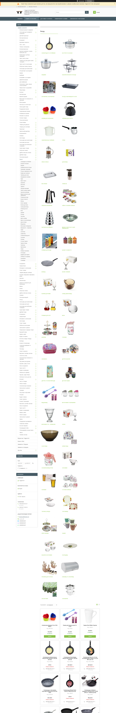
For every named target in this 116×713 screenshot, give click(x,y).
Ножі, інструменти (24, 365)
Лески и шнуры (23, 383)
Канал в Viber (21, 441)
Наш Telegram (36, 22)
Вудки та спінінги (23, 336)
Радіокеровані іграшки (25, 111)
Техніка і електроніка (24, 46)
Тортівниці (65, 359)
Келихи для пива (66, 206)
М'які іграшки (23, 102)
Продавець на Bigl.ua (58, 709)
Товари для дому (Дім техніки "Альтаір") (26, 61)
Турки (43, 118)
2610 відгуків (81, 1)
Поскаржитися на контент (54, 711)
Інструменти (22, 263)
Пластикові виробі (24, 157)
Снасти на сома (23, 355)
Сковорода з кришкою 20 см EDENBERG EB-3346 (70, 582)
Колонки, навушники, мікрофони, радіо (27, 275)
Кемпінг (21, 73)
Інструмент (22, 40)
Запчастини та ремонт (25, 327)
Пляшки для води (46, 184)
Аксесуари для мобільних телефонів (26, 145)
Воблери (22, 341)
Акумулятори (23, 265)
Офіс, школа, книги (24, 58)
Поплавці (22, 348)
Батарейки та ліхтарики (25, 77)
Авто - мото (22, 44)
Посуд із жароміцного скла (89, 74)
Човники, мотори (23, 434)
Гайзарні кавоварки (87, 140)
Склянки (64, 337)
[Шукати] (87, 12)
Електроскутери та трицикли (26, 29)
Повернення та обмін (61, 18)
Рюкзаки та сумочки (24, 115)
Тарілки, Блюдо (46, 359)
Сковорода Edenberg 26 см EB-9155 (49, 615)
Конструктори (23, 94)
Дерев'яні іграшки (24, 79)
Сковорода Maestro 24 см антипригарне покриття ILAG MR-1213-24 (90, 484)
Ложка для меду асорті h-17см (70, 451)
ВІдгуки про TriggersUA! (23, 438)
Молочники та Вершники (48, 293)
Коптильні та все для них (25, 377)
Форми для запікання (47, 96)
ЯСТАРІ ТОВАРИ (23, 425)
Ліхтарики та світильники (25, 268)
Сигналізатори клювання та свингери (26, 358)
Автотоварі (22, 137)
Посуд (21, 159)
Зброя (21, 432)
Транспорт (22, 129)
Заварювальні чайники (88, 96)
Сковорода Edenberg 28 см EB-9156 (90, 549)
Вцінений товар (23, 332)
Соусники (44, 337)
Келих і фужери (45, 206)
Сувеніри (22, 390)
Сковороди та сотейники (48, 53)
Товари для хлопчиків (25, 126)
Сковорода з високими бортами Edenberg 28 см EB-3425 (70, 550)
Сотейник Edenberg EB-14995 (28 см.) (90, 647)
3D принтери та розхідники (26, 70)
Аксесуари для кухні (24, 142)
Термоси (64, 140)
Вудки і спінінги (23, 397)
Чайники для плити (67, 96)
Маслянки (44, 140)
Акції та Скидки (23, 381)
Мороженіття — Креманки (69, 293)
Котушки (21, 379)
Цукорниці (85, 118)
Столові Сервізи (86, 337)
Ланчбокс (64, 250)
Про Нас (20, 450)
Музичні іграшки (23, 96)
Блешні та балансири (25, 343)
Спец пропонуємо (24, 120)
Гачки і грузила (23, 399)
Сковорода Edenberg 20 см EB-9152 (70, 647)
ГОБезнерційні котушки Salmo (26, 430)
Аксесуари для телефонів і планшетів (26, 33)
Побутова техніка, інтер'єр (26, 66)
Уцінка (21, 419)
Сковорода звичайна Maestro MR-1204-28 (90, 615)
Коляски (21, 92)
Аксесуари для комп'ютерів (26, 68)
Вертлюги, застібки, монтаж (26, 353)
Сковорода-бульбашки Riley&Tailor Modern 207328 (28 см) (70, 484)
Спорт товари (23, 270)
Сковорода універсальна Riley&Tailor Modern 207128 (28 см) (49, 484)
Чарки (84, 293)
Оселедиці (85, 380)
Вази (63, 228)
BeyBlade (22, 75)
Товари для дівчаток (24, 124)
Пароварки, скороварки (68, 74)
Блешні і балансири (24, 401)
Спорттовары (23, 122)
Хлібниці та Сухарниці (68, 402)
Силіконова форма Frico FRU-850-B (50, 451)
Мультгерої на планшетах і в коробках (26, 99)
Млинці (84, 184)
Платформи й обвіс (24, 428)
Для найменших (23, 81)
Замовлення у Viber (23, 22)
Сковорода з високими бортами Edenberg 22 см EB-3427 (50, 647)
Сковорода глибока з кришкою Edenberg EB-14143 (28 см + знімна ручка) (90, 517)
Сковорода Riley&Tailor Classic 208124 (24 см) (70, 516)
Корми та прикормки (24, 410)
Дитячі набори (86, 250)
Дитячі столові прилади (48, 271)
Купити (49, 462)
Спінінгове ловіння (24, 423)
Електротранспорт (24, 49)
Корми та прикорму (24, 370)
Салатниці (44, 315)
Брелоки (22, 278)
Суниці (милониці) (87, 206)
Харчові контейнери (67, 161)
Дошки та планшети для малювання (25, 283)
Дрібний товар (23, 154)
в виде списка (99, 431)
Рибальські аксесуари (25, 325)
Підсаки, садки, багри (25, 374)
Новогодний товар (24, 106)
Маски (21, 286)
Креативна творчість (24, 42)
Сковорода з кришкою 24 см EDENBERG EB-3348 (49, 549)
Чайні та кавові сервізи (48, 161)
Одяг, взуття (22, 368)
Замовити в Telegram (23, 444)
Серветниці (65, 315)
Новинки (21, 135)
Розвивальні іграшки (24, 113)
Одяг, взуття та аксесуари (26, 64)
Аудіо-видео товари (24, 148)
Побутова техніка (24, 150)
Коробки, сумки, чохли (25, 363)
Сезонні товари (23, 117)
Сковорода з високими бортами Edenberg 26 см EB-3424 (50, 517)
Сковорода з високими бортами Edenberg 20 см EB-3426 (90, 583)
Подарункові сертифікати (25, 421)
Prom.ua (65, 708)
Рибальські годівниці (24, 372)
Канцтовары (22, 90)
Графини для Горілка (47, 402)
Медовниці (85, 271)
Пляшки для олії (46, 228)
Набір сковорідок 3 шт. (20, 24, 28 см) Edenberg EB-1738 (49, 680)
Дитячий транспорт (24, 35)
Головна (20, 18)
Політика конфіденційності (66, 711)
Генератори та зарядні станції (27, 329)
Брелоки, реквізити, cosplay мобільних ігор (26, 52)
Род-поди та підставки (25, 392)
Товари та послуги (30, 18)
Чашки (43, 380)
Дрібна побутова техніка (25, 152)
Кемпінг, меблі (23, 334)
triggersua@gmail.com (24, 516)
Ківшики (84, 53)
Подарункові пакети (24, 109)
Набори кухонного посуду (49, 74)
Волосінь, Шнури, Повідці (25, 338)
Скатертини (85, 402)
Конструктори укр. (24, 37)
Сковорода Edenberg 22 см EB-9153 (90, 680)
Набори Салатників (67, 380)
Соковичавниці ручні (88, 315)
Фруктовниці (85, 359)
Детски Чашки (66, 271)
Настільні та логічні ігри (25, 104)
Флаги (21, 288)
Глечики (44, 250)
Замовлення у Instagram (77, 18)
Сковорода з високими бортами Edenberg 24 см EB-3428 (70, 680)
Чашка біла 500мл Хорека (90, 451)
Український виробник (25, 131)
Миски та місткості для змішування (88, 162)
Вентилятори (23, 280)
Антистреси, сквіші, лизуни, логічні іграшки (26, 85)
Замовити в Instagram (23, 447)
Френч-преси (65, 118)
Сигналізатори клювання (25, 385)
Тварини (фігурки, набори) (26, 272)
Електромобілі (23, 133)
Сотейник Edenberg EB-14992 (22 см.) (50, 582)
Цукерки (84, 228)
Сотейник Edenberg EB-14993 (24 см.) (70, 615)
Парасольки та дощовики (26, 87)
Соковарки (44, 424)
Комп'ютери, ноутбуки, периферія (25, 55)
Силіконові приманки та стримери (25, 346)
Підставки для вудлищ (25, 361)
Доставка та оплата (46, 18)
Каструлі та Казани (67, 53)
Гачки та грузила (23, 351)
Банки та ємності (67, 184)
